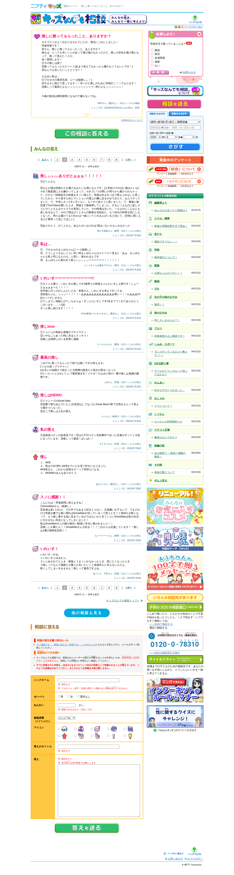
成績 (157, 61)
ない (157, 65)
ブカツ (158, 328)
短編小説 (159, 445)
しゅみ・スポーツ (164, 344)
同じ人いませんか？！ (167, 320)
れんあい (159, 382)
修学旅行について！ (165, 257)
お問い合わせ (175, 866)
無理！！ (159, 304)
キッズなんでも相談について (175, 91)
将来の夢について (164, 472)
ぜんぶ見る (160, 480)
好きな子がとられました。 (169, 390)
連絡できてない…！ (165, 241)
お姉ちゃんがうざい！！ (168, 273)
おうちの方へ (195, 866)
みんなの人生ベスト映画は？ (171, 210)
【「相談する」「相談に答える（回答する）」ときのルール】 (67, 644)
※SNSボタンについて (132, 120)
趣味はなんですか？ (165, 437)
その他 (158, 464)
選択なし (85, 696)
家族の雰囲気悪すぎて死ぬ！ (171, 226)
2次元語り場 (161, 363)
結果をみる (189, 72)
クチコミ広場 (162, 429)
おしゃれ (159, 398)
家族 (156, 265)
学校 (156, 249)
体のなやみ (160, 312)
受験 (156, 288)
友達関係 (160, 57)
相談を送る (174, 104)
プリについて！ (163, 405)
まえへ (45, 159)
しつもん (159, 414)
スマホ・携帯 (162, 218)
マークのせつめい (193, 26)
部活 (157, 54)
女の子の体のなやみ (165, 297)
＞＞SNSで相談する (161, 624)
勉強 (157, 50)
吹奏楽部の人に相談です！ (169, 335)
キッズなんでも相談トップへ (122, 600)
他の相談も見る (86, 613)
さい (80, 705)
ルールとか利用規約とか (168, 421)
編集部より (160, 202)
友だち (158, 234)
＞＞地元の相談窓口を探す (164, 652)
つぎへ (128, 159)
